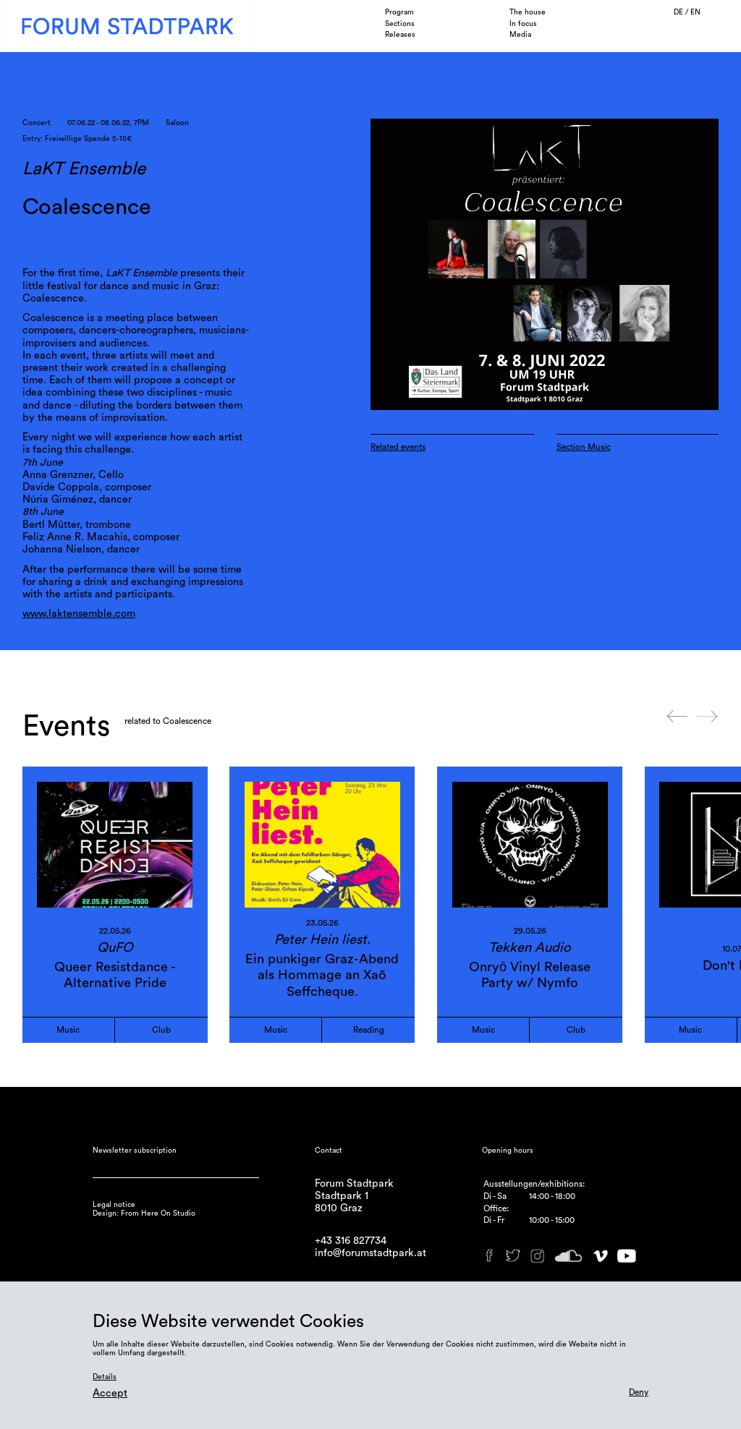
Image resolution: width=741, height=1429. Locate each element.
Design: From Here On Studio (144, 1213)
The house (527, 12)
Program (399, 12)
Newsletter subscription (135, 1150)
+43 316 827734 (350, 1240)
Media (520, 34)
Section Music (583, 447)
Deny (638, 1392)
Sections (400, 23)
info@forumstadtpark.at (370, 1252)
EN (695, 12)
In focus (523, 23)
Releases (400, 34)
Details (105, 1377)
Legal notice (114, 1204)
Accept (110, 1393)
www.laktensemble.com (78, 613)
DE (679, 12)
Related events (397, 447)
